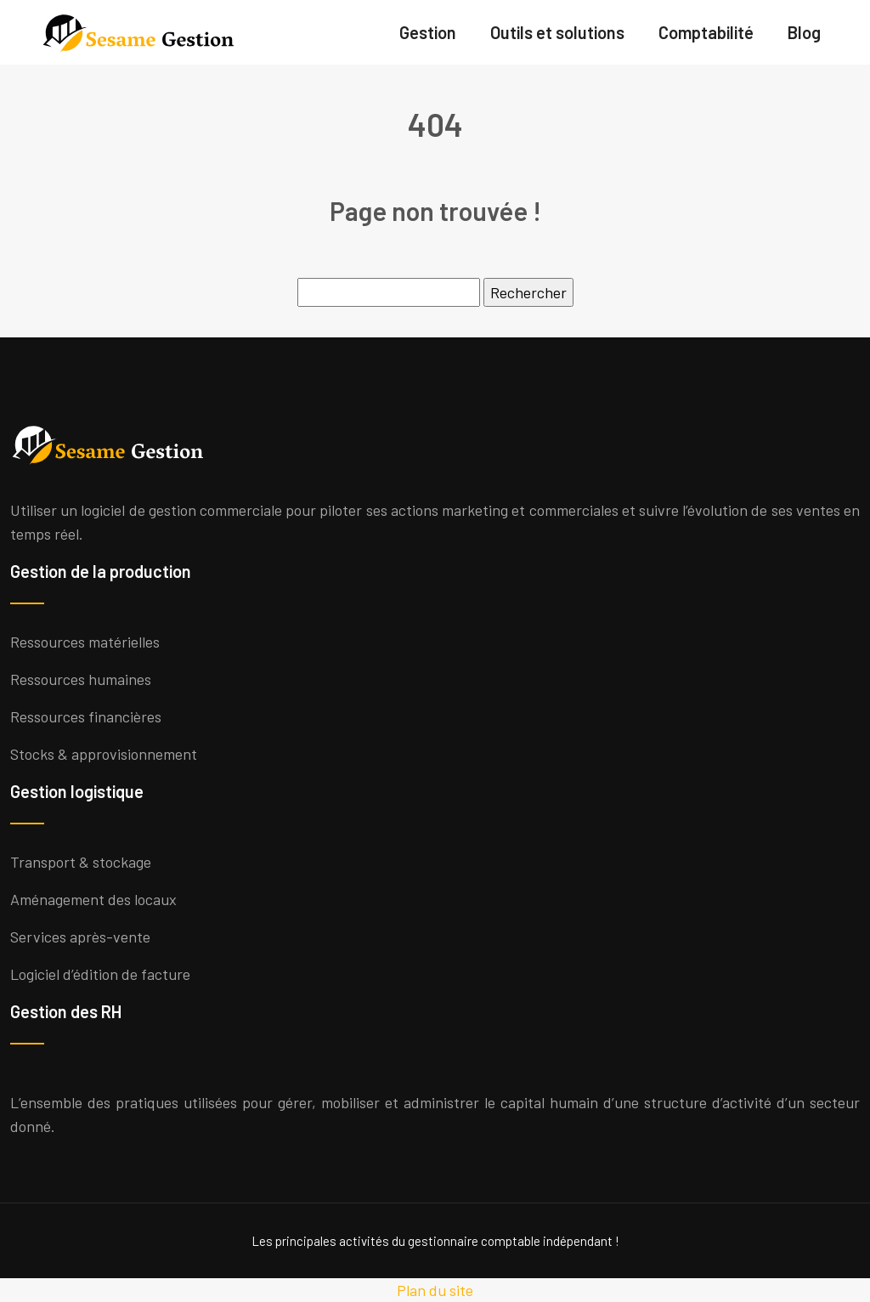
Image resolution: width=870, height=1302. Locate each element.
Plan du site (435, 1290)
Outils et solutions (557, 32)
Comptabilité (706, 32)
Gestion (427, 32)
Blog (804, 32)
